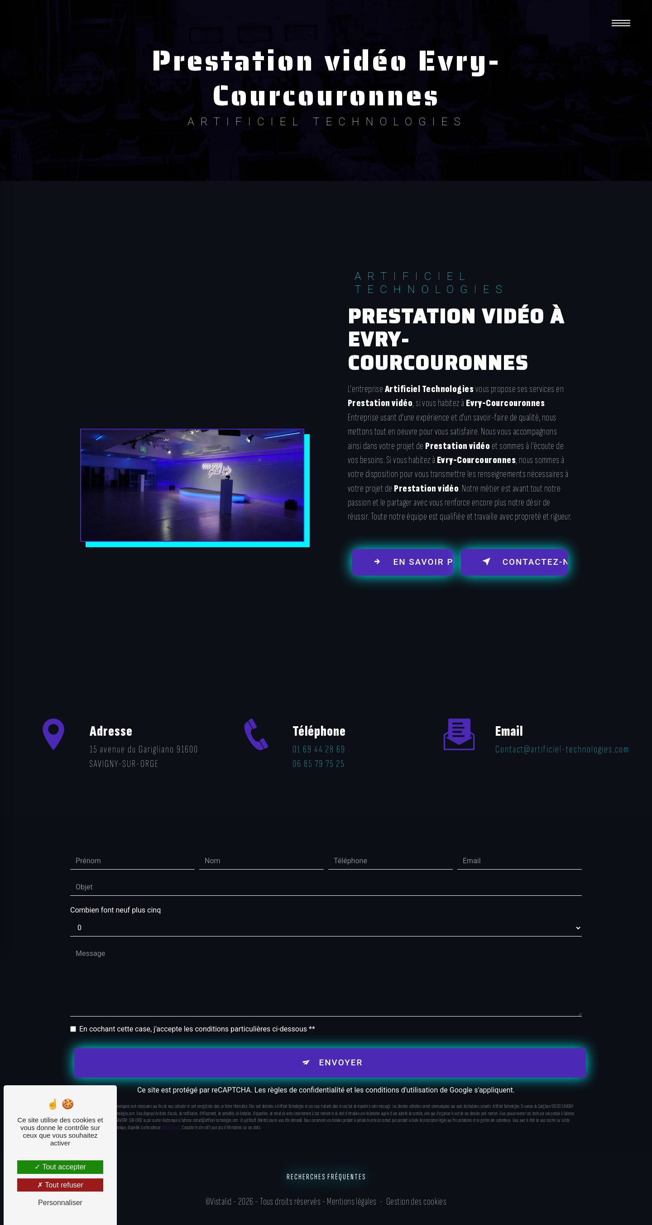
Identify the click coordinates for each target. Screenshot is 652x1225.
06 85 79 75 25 (318, 784)
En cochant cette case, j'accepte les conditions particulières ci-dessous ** (197, 1011)
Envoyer (341, 1044)
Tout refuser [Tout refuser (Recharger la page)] (60, 1185)
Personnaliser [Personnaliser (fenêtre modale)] (60, 1202)
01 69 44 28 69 (318, 770)
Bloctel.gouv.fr (171, 1110)
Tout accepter (60, 1167)
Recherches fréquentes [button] (326, 1178)
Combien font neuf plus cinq (115, 892)
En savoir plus (412, 562)
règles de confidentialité (306, 1072)
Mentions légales (351, 1203)
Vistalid (221, 1203)
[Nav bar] (621, 22)
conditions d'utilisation (401, 1072)
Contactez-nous (523, 562)
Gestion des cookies (416, 1203)
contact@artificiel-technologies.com (562, 731)
